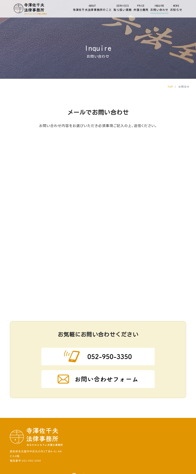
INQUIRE (159, 8)
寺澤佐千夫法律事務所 (90, 466)
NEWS (176, 8)
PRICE (140, 8)
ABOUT (92, 8)
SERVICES (123, 8)
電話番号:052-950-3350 (25, 431)
